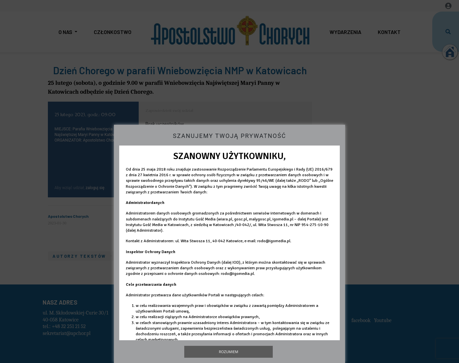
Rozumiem (228, 351)
